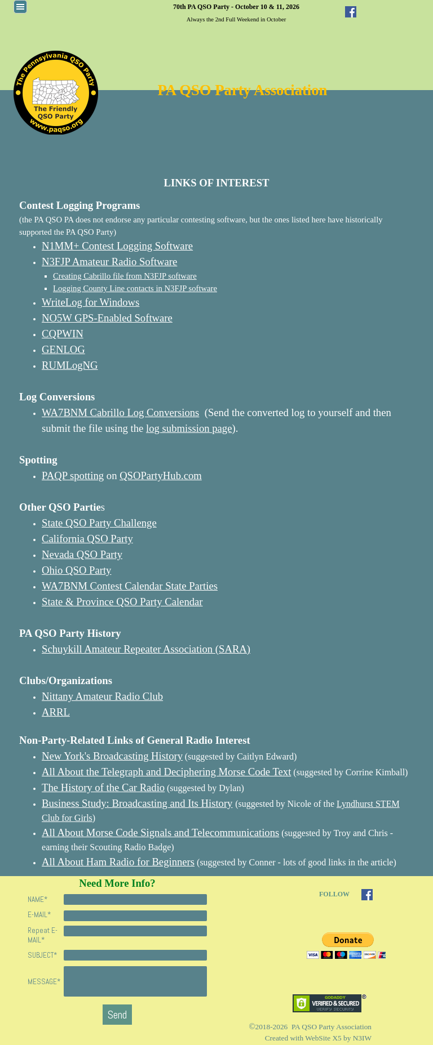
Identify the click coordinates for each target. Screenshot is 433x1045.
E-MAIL (39, 914)
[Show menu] (20, 7)
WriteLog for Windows (90, 302)
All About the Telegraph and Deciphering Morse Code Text (166, 772)
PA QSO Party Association (243, 90)
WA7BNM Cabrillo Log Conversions (120, 412)
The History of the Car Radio (103, 787)
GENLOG (63, 349)
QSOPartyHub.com (161, 475)
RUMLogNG (70, 365)
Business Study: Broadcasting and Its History (137, 803)
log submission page (189, 428)
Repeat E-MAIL (43, 935)
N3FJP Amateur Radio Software (109, 261)
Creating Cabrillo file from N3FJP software (125, 275)
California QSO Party (87, 538)
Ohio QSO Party (76, 570)
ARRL (56, 712)
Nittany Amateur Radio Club (102, 696)
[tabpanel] (236, 12)
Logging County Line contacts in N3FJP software (135, 288)
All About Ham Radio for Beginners (118, 862)
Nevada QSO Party (82, 554)
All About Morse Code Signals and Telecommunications (160, 832)
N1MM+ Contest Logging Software (117, 246)
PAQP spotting (73, 475)
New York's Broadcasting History (112, 756)
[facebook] (350, 11)
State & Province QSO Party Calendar (122, 602)
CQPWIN (62, 334)
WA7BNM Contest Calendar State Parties (130, 586)
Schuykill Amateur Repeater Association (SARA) (146, 649)
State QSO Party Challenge (99, 523)
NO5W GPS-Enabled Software (107, 318)
